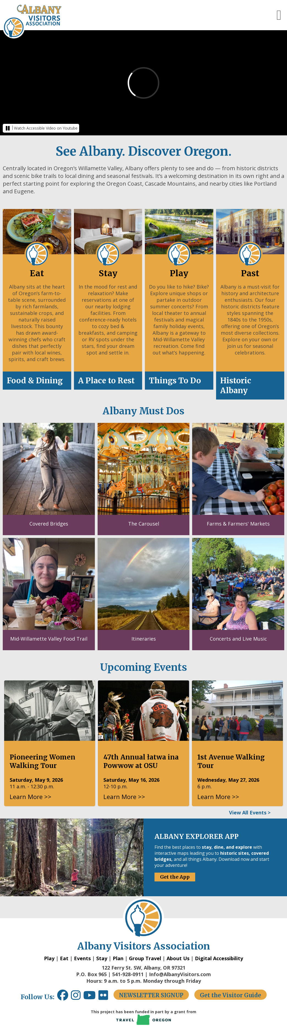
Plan (118, 958)
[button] (279, 15)
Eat (64, 958)
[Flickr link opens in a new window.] (106, 997)
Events (82, 958)
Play (49, 958)
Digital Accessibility (219, 958)
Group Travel (145, 958)
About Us (178, 958)
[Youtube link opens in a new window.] (90, 997)
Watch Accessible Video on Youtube (46, 128)
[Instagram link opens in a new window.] (77, 997)
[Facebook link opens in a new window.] (62, 997)
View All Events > (250, 812)
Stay (101, 958)
